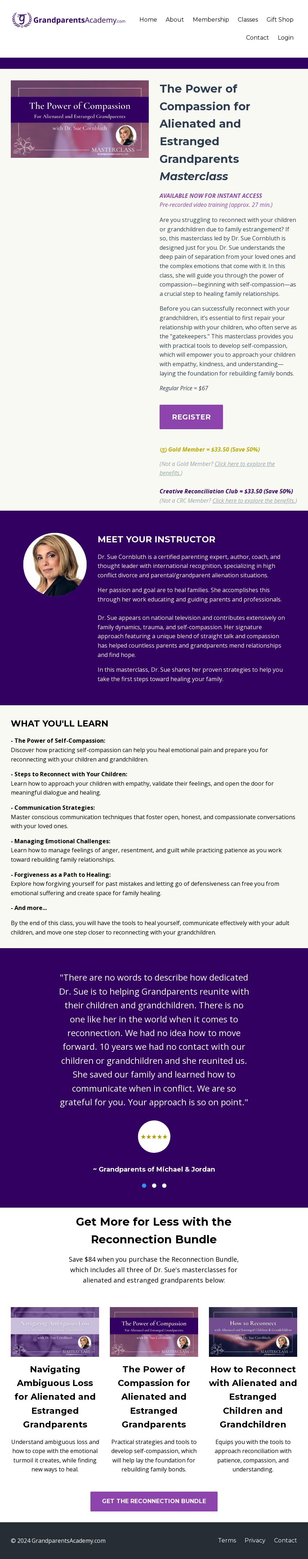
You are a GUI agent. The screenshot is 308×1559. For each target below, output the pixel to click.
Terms (227, 1540)
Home (148, 19)
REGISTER (191, 417)
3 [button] (164, 1185)
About (175, 19)
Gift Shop (280, 19)
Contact (257, 37)
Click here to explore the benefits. (254, 501)
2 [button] (154, 1185)
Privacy (255, 1540)
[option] (154, 1067)
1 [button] (144, 1185)
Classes (248, 19)
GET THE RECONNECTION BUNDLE (154, 1501)
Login (286, 37)
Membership (211, 19)
